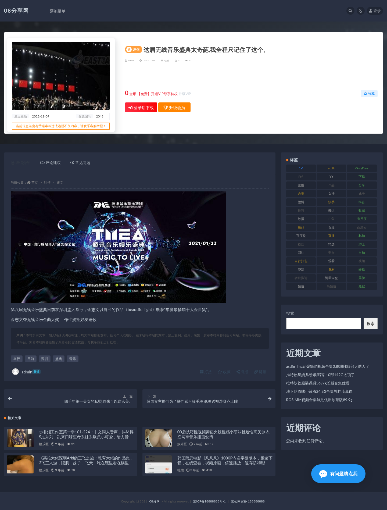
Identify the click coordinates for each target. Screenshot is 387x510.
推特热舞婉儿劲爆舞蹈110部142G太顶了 (320, 374)
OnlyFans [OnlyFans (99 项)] (361, 168)
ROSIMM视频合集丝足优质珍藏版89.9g (319, 399)
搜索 (290, 313)
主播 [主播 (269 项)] (301, 185)
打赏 (206, 371)
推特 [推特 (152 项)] (301, 210)
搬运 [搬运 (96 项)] (331, 210)
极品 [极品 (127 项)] (301, 227)
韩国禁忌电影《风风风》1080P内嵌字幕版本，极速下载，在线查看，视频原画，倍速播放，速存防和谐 (225, 460)
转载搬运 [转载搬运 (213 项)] (301, 278)
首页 (34, 182)
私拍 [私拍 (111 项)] (362, 236)
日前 (30, 358)
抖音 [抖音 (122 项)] (362, 202)
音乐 (72, 358)
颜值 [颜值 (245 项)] (301, 286)
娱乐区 (43, 444)
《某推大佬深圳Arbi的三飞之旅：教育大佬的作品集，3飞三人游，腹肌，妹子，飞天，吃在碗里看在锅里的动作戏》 (86, 462)
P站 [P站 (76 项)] (300, 176)
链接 (260, 371)
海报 (242, 371)
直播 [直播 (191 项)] (331, 236)
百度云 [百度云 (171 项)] (362, 227)
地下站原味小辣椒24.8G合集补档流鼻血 (319, 391)
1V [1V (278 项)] (301, 168)
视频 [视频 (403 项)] (362, 261)
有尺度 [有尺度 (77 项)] (362, 219)
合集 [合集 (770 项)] (301, 193)
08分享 (154, 501)
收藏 (369, 93)
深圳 (44, 358)
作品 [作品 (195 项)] (331, 185)
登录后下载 (141, 107)
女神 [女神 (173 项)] (331, 193)
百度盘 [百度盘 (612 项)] (301, 236)
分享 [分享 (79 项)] (362, 185)
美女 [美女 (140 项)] (331, 253)
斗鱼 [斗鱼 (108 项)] (331, 219)
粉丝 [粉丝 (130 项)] (301, 244)
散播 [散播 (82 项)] (301, 219)
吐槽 (166, 60)
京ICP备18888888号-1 (209, 501)
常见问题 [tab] (80, 162)
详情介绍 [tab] (21, 162)
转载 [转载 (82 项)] (362, 270)
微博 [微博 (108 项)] (301, 202)
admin (26, 371)
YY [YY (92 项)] (331, 176)
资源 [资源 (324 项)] (301, 270)
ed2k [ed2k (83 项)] (331, 168)
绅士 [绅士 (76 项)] (362, 244)
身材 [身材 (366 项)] (331, 270)
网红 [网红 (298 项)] (301, 253)
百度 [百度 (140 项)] (331, 227)
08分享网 (16, 10)
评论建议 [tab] (50, 162)
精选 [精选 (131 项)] (331, 244)
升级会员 (360, 77)
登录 (375, 10)
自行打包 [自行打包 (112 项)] (301, 261)
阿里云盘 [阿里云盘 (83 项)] (331, 278)
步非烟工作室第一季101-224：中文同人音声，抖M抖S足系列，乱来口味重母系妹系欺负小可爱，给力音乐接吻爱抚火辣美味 (86, 436)
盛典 (58, 358)
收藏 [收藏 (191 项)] (362, 210)
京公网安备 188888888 (248, 501)
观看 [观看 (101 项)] (331, 261)
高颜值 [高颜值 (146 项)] (331, 286)
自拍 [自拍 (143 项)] (362, 253)
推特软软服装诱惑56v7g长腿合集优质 (317, 383)
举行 (16, 358)
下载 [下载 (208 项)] (362, 176)
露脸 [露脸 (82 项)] (362, 278)
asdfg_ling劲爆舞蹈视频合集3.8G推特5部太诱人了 (327, 366)
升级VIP (184, 94)
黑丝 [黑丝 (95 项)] (362, 286)
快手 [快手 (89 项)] (331, 202)
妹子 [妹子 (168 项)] (362, 193)
